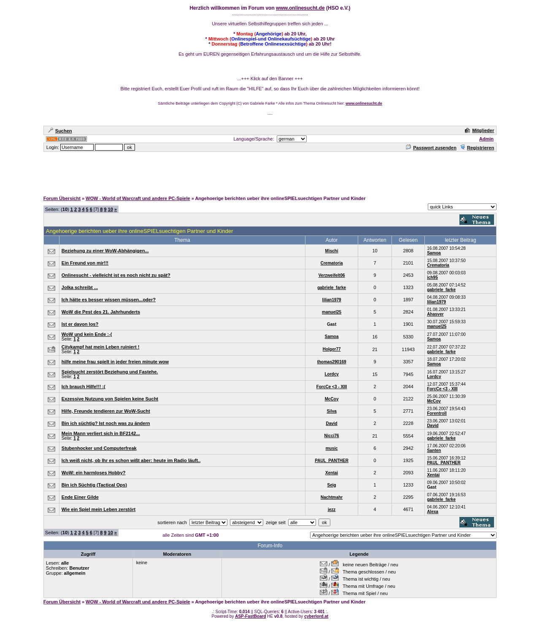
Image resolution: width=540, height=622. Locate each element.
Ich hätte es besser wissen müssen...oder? (109, 299)
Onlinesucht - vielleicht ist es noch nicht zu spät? (116, 275)
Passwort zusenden (431, 147)
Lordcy (331, 374)
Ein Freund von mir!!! (85, 262)
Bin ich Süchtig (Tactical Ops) (94, 484)
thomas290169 (331, 362)
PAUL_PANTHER (331, 460)
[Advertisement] (270, 172)
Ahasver (435, 314)
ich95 (432, 277)
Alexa (432, 511)
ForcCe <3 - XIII (331, 386)
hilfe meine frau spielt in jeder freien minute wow (115, 361)
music (332, 448)
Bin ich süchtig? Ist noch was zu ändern (106, 423)
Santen (434, 450)
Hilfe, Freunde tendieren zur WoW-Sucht (106, 411)
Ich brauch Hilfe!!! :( (83, 386)
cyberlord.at (316, 616)
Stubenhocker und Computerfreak (99, 448)
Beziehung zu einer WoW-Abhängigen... (105, 250)
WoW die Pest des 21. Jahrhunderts (101, 311)
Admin (486, 138)
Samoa (434, 253)
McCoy (332, 399)
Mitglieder (479, 130)
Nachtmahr (332, 497)
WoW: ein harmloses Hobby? (94, 472)
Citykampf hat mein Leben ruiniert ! (101, 346)
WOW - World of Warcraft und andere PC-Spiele (138, 198)
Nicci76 (331, 435)
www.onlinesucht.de (300, 8)
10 (110, 209)
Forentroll (437, 413)
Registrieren (477, 147)
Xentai (331, 473)
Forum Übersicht (62, 198)
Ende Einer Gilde (80, 497)
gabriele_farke (331, 287)
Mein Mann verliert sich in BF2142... (101, 433)
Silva (331, 411)
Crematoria (332, 263)
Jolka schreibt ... (80, 287)
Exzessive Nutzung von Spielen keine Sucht (110, 398)
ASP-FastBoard (250, 616)
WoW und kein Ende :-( (87, 334)
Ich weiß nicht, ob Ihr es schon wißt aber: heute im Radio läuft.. (131, 460)
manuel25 (331, 312)
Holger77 (332, 349)
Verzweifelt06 (332, 275)
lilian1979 (331, 299)
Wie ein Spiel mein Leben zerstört (98, 509)
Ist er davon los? (80, 324)
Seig (331, 485)
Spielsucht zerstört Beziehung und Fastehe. (110, 371)
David (332, 423)
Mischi (331, 251)
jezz (331, 509)
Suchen (60, 130)
